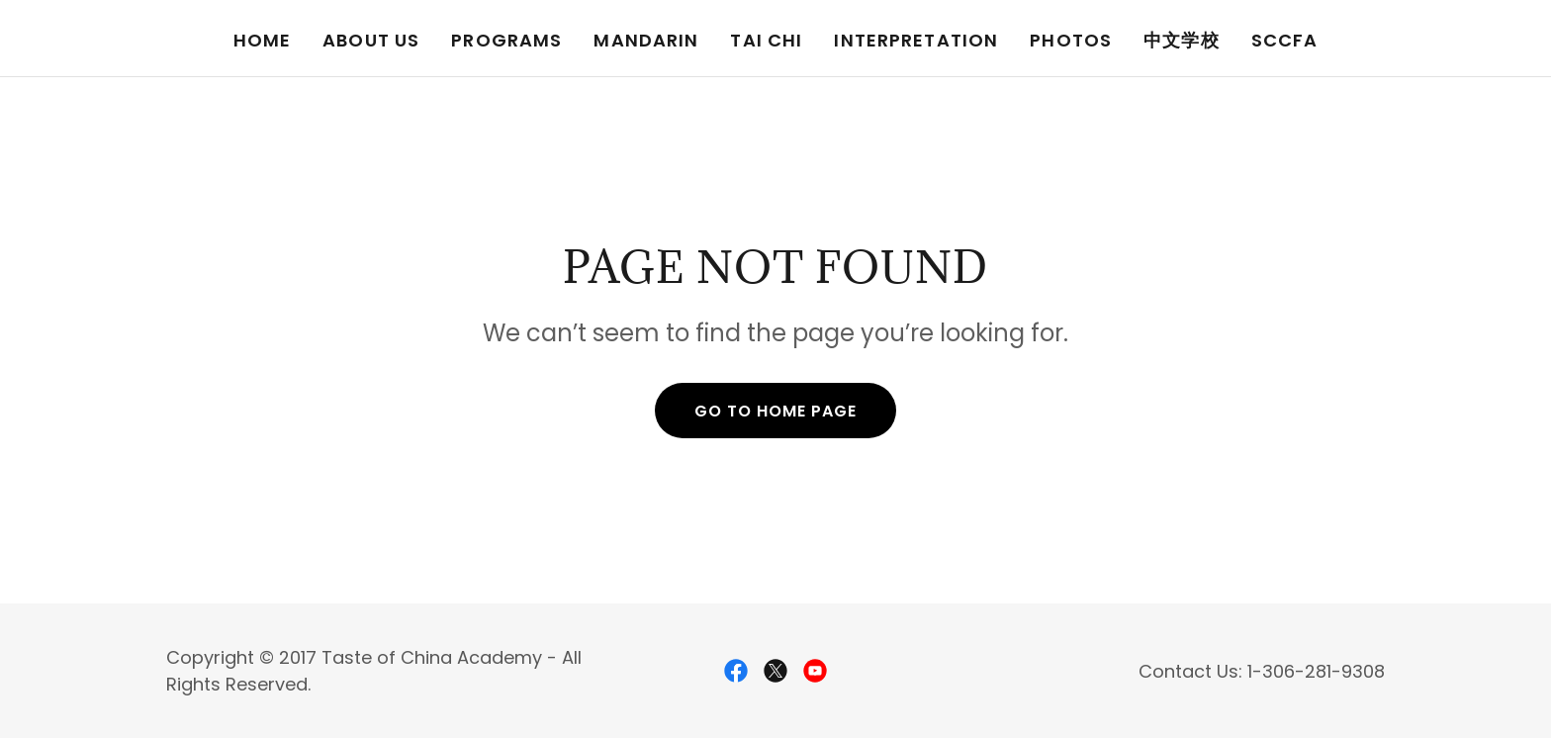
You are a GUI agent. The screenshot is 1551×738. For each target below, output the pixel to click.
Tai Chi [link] (766, 40)
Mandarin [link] (645, 40)
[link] (736, 671)
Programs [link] (506, 40)
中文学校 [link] (1181, 40)
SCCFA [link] (1285, 40)
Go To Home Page (775, 411)
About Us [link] (370, 40)
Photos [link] (1071, 40)
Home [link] (262, 40)
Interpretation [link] (916, 40)
